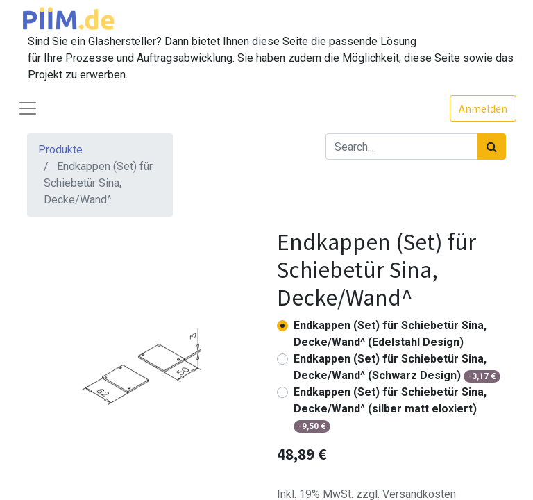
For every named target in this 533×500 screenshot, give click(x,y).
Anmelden (483, 108)
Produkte (60, 149)
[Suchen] (491, 146)
